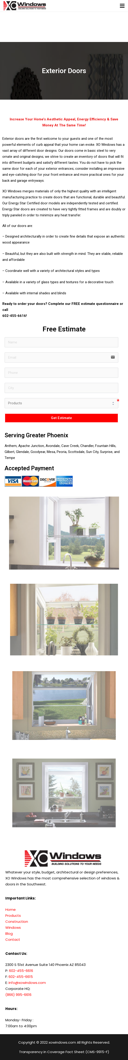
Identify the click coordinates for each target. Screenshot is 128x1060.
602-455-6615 (21, 976)
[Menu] (122, 6)
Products (13, 915)
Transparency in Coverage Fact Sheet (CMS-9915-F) (64, 1051)
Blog (9, 933)
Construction (16, 921)
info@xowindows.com (27, 982)
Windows (13, 927)
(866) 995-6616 (18, 994)
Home (10, 909)
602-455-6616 (14, 316)
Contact (12, 939)
